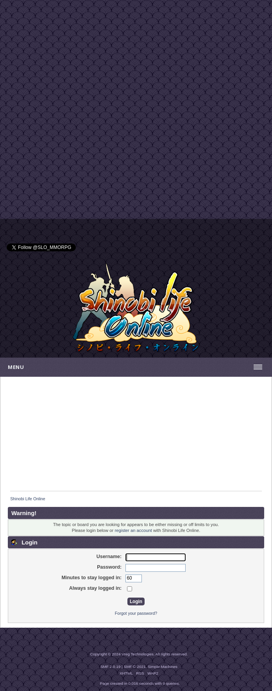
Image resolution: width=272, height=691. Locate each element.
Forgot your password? (136, 613)
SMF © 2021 (135, 666)
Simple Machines (162, 666)
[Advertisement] (136, 54)
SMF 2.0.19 (110, 666)
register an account (133, 530)
